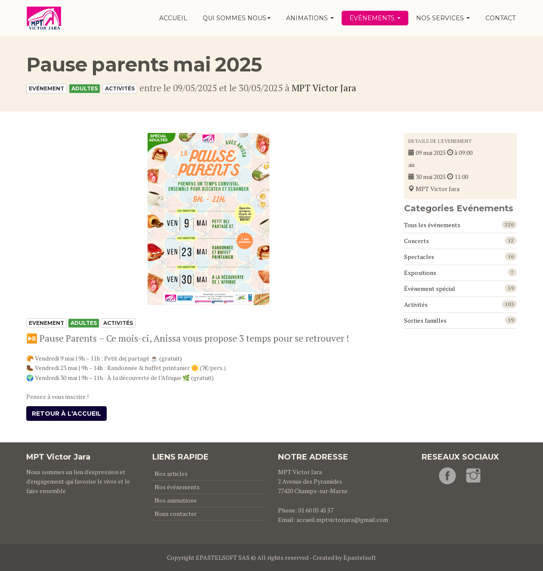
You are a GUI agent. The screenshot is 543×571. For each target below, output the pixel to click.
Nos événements (177, 487)
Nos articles (171, 473)
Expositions (420, 273)
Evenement (46, 323)
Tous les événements (432, 225)
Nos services (443, 18)
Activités (120, 88)
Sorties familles (425, 320)
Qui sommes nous (237, 18)
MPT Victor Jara (324, 88)
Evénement (46, 88)
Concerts (416, 241)
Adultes (84, 88)
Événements (375, 18)
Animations (310, 18)
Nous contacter (175, 513)
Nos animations (175, 500)
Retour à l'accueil (66, 413)
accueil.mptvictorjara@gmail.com (342, 519)
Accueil (173, 18)
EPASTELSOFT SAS (223, 557)
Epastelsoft (359, 557)
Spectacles (419, 257)
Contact (500, 18)
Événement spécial (429, 288)
